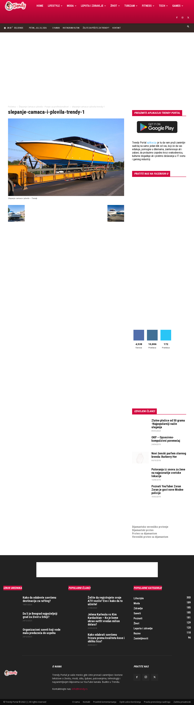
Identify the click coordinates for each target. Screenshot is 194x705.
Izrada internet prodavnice (147, 513)
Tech (163, 5)
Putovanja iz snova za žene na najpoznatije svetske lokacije (168, 473)
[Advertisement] (97, 57)
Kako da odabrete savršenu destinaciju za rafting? (39, 599)
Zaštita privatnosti (182, 701)
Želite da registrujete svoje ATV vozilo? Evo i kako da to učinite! (105, 601)
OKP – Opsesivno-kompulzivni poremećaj (165, 439)
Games (177, 5)
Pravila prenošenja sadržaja (157, 701)
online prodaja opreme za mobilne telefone (156, 516)
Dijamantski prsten (142, 530)
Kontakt (116, 28)
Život (115, 5)
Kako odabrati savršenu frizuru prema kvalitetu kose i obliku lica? (106, 638)
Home (40, 5)
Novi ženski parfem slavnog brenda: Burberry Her (168, 455)
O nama (56, 28)
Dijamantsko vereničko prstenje (150, 523)
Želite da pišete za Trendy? (96, 28)
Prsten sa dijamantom (144, 533)
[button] (188, 26)
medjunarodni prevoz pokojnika (150, 520)
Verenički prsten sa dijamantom (150, 536)
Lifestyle (55, 5)
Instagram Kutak (71, 28)
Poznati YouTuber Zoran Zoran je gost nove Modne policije (167, 489)
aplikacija (151, 142)
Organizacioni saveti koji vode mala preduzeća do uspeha (41, 631)
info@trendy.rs (80, 688)
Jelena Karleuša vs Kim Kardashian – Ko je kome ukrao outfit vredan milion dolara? (104, 619)
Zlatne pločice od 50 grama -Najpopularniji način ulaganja (168, 424)
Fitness (148, 5)
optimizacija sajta (142, 506)
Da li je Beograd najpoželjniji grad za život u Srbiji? (40, 615)
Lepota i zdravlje (93, 5)
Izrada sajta (138, 510)
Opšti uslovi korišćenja (130, 701)
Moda (71, 5)
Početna (12, 106)
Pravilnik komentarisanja (104, 701)
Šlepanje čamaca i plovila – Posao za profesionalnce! (44, 106)
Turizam (130, 5)
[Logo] (18, 6)
